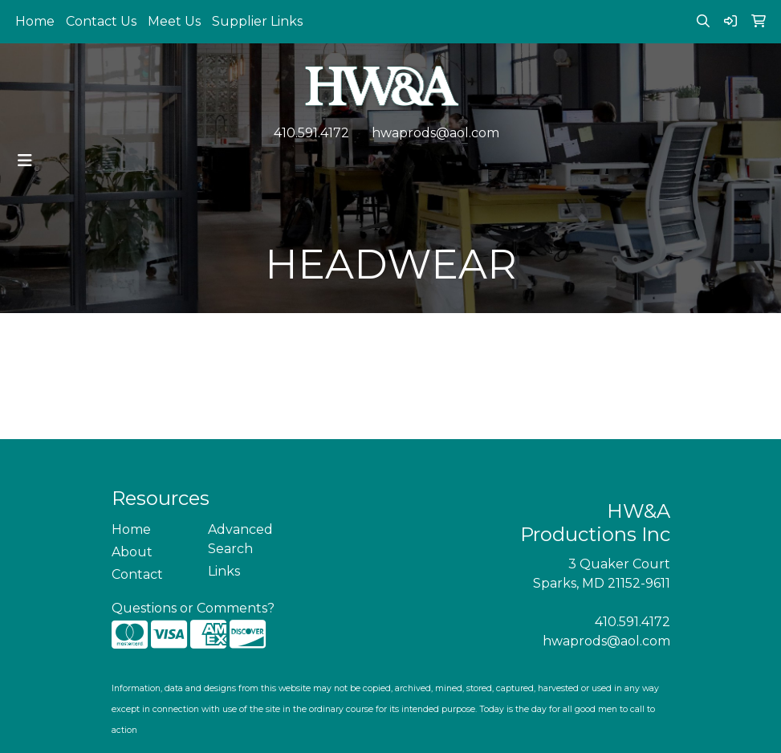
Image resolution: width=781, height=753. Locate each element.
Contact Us (101, 21)
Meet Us (174, 21)
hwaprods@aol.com (435, 132)
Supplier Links (257, 21)
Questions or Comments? (193, 608)
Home (35, 21)
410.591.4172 (311, 132)
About (132, 552)
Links (224, 571)
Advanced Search (240, 539)
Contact (137, 574)
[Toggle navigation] (25, 160)
